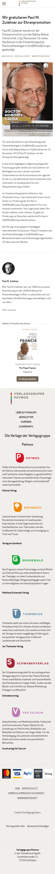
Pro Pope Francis (27, 368)
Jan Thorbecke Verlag (12, 646)
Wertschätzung (41, 56)
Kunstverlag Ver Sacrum (14, 748)
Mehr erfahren (9, 310)
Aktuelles (8, 56)
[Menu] (4, 4)
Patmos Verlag (9, 490)
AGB (17, 788)
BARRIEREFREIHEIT (27, 798)
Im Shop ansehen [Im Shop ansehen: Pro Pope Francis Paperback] (27, 379)
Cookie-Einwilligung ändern (27, 812)
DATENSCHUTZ (30, 788)
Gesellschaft (23, 56)
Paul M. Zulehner (10, 281)
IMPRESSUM (14, 793)
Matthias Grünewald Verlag (15, 592)
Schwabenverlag (10, 695)
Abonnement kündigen (38, 826)
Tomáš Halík (20, 364)
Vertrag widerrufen (15, 826)
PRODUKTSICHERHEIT (32, 793)
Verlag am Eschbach (12, 543)
